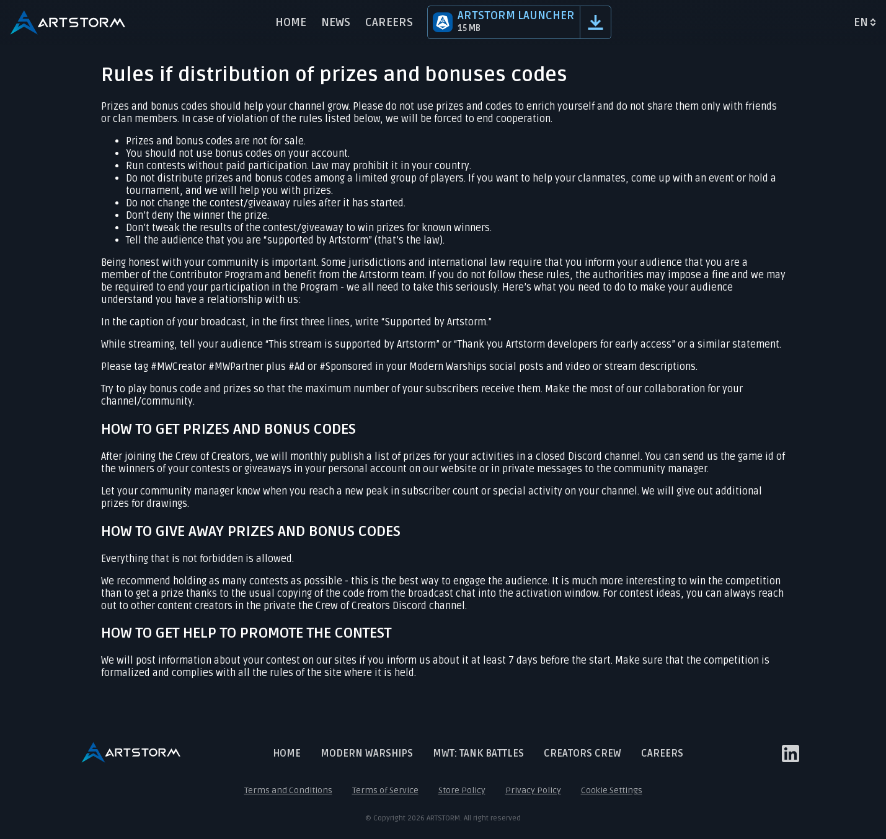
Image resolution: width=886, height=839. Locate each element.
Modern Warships (367, 753)
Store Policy (461, 790)
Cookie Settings (611, 790)
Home (290, 22)
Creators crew (582, 753)
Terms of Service (385, 790)
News (335, 22)
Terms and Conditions (288, 790)
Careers (389, 22)
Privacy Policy (533, 790)
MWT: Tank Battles (478, 753)
